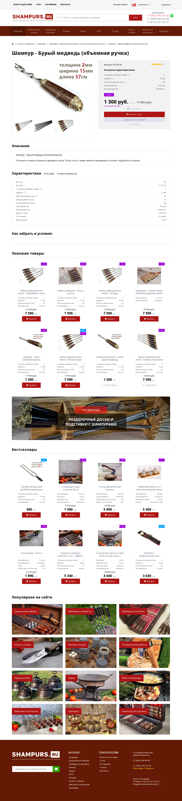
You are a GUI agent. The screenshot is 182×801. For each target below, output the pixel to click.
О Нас (38, 4)
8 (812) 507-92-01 (151, 781)
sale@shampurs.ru (141, 755)
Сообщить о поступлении (134, 120)
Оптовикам (50, 4)
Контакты (65, 4)
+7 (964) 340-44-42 (158, 15)
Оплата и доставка (22, 4)
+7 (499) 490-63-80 (158, 18)
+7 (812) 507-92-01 (158, 22)
